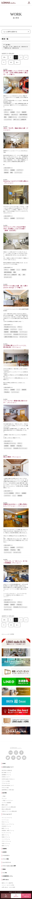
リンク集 (4, 872)
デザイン (6, 112)
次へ (17, 62)
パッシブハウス (7, 119)
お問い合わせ (5, 879)
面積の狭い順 (25, 46)
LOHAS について (6, 776)
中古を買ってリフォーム (10, 327)
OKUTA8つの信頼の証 (7, 770)
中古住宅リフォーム (6, 826)
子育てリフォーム (6, 843)
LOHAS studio (9, 3)
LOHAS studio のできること (8, 779)
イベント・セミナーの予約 (8, 885)
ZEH (24, 274)
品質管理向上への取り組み (8, 789)
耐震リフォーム (5, 828)
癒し (20, 274)
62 (11, 62)
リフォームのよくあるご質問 (9, 865)
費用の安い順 (8, 48)
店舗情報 (4, 848)
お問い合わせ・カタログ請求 (8, 887)
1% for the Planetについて (8, 785)
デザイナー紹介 (5, 787)
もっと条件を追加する (16, 32)
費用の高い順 (15, 48)
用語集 (4, 869)
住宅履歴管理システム (7, 876)
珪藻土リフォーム (6, 837)
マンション (4, 798)
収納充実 (24, 112)
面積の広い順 (17, 46)
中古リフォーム (5, 822)
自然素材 (12, 112)
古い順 (10, 46)
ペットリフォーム (6, 839)
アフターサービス (6, 783)
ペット (18, 112)
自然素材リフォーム (6, 774)
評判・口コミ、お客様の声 (20, 119)
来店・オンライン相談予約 (26, 895)
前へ (4, 57)
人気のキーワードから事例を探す (9, 811)
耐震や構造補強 (23, 114)
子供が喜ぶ (6, 114)
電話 (5, 895)
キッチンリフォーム (6, 832)
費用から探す (5, 804)
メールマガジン (6, 855)
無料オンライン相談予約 (7, 883)
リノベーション (18, 172)
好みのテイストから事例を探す (9, 807)
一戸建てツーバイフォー (7, 800)
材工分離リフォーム (6, 772)
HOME (4, 763)
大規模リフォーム (12, 117)
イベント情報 (5, 859)
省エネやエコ (15, 114)
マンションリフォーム (7, 817)
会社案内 (4, 852)
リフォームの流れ (6, 781)
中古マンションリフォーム (8, 824)
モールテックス (7, 277)
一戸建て (4, 796)
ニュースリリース (6, 862)
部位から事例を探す (6, 809)
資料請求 (16, 895)
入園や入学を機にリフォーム (11, 336)
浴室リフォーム (5, 834)
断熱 (5, 117)
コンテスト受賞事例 (8, 493)
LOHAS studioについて (7, 767)
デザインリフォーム (6, 841)
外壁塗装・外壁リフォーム (8, 830)
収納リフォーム (5, 845)
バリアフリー (20, 170)
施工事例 (4, 792)
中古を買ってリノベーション (20, 334)
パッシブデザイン (23, 117)
